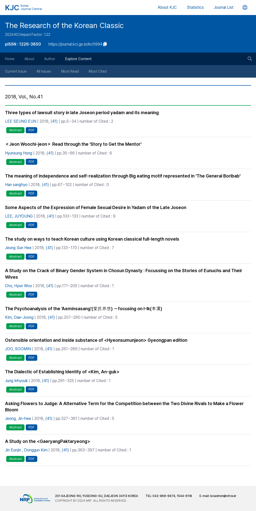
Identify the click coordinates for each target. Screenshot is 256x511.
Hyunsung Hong (18, 153)
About (29, 59)
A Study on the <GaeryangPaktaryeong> (47, 441)
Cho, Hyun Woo (18, 285)
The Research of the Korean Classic (64, 25)
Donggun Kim (36, 450)
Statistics (195, 7)
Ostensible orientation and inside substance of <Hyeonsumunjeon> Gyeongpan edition (96, 340)
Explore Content (78, 59)
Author (49, 59)
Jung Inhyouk (16, 380)
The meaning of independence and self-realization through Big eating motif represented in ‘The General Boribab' (122, 176)
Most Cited (97, 71)
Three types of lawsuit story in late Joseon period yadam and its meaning (82, 112)
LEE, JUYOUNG (19, 216)
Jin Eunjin (13, 450)
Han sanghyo (16, 184)
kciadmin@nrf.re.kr (223, 496)
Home (9, 59)
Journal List (224, 7)
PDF (31, 130)
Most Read (70, 71)
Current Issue (15, 71)
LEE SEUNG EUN (20, 121)
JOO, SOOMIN (18, 349)
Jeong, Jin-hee (18, 418)
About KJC (167, 7)
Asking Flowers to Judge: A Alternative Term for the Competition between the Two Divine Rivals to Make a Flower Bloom (124, 406)
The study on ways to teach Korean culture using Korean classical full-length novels (92, 239)
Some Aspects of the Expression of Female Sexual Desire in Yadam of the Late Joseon (95, 207)
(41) (54, 121)
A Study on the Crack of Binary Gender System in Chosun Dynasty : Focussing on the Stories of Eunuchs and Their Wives (123, 273)
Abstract (15, 130)
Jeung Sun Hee (18, 247)
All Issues (43, 71)
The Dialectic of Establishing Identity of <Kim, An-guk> (62, 371)
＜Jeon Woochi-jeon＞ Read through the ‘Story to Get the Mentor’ (73, 144)
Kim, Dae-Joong (19, 317)
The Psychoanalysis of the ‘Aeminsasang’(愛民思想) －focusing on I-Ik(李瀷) (83, 308)
